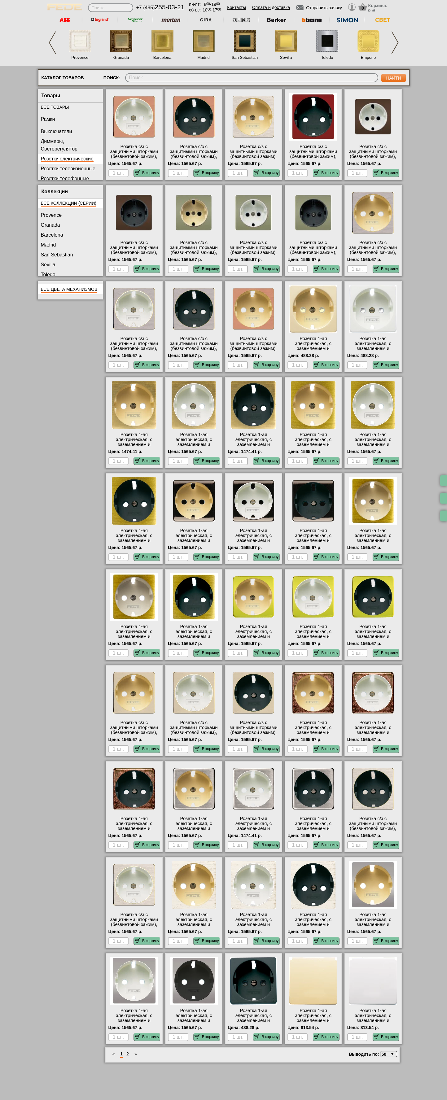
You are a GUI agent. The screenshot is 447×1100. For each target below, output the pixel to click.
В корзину (147, 172)
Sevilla (286, 57)
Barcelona (162, 57)
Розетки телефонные (65, 178)
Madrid (203, 57)
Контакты (236, 7)
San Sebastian (245, 57)
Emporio (368, 57)
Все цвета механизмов (69, 289)
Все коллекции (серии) (68, 203)
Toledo (327, 57)
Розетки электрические (67, 158)
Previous (52, 42)
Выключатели (56, 131)
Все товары (55, 107)
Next (395, 42)
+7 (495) (160, 7)
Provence (80, 57)
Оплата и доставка (271, 7)
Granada (121, 57)
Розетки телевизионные (68, 168)
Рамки (48, 119)
